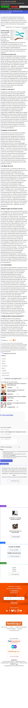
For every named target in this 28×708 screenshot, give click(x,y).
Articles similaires (5, 375)
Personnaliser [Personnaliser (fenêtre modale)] (23, 7)
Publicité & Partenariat (21, 627)
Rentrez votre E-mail (14, 596)
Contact (11, 627)
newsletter (14, 591)
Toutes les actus (13, 481)
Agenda (14, 567)
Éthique (3, 368)
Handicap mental (5, 373)
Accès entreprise (13, 556)
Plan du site (4, 627)
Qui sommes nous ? (15, 630)
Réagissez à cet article (10, 353)
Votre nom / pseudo (5, 427)
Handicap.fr (13, 663)
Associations (4, 365)
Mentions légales (11, 628)
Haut (16, 664)
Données (20, 628)
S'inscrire (14, 603)
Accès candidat (13, 550)
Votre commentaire (5, 437)
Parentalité (4, 370)
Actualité (3, 358)
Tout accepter (5, 7)
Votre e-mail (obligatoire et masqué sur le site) (12, 432)
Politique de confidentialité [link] (14, 8)
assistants (13, 455)
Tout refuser (14, 7)
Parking (14, 569)
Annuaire (14, 571)
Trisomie (3, 361)
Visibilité (2, 447)
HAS (12, 272)
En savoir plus (14, 574)
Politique (3, 363)
